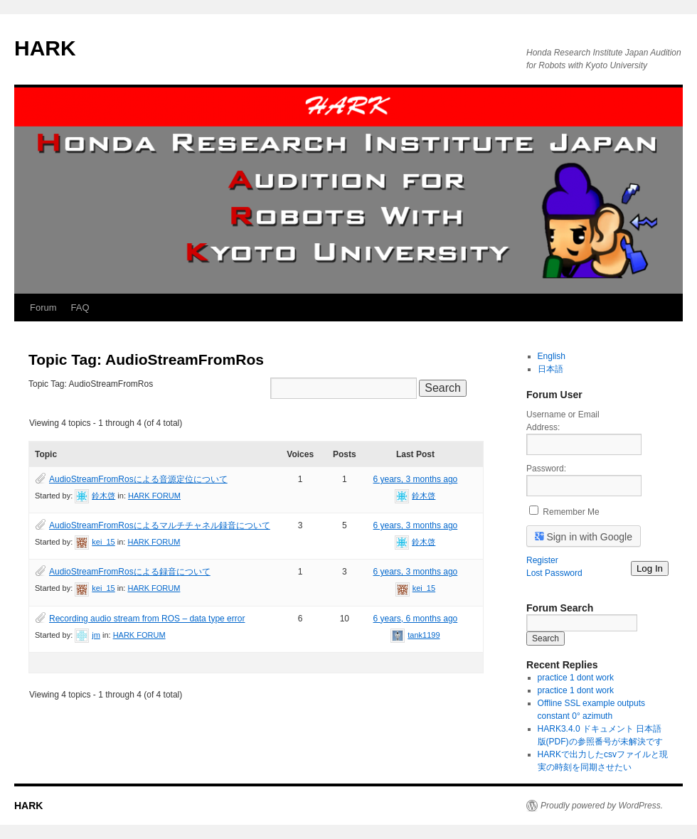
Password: (546, 469)
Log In (650, 568)
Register (542, 560)
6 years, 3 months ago (415, 479)
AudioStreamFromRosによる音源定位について (138, 479)
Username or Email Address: (563, 421)
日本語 (550, 369)
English (551, 356)
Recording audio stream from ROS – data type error (147, 619)
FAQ (80, 307)
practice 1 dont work (576, 678)
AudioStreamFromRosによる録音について (130, 572)
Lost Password (554, 573)
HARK (45, 48)
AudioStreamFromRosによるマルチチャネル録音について (159, 525)
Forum (43, 307)
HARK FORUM (154, 495)
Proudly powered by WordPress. (602, 806)
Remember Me (571, 512)
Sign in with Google (584, 536)
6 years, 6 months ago (415, 619)
